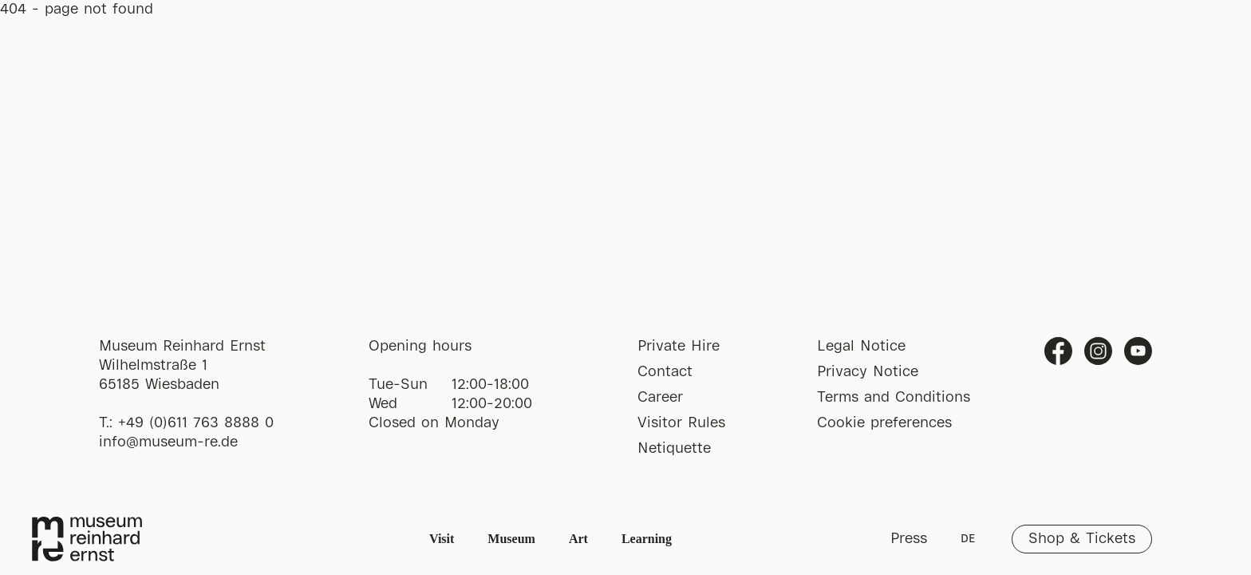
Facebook (1058, 351)
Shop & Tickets (1081, 539)
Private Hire (678, 346)
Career (660, 397)
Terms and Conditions (893, 397)
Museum (511, 538)
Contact (665, 372)
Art (578, 538)
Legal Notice (861, 346)
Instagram (1098, 351)
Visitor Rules (681, 423)
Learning (647, 538)
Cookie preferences (884, 423)
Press (908, 539)
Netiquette (674, 448)
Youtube (1138, 351)
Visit (441, 538)
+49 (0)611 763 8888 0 (196, 423)
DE (968, 539)
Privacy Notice (867, 372)
